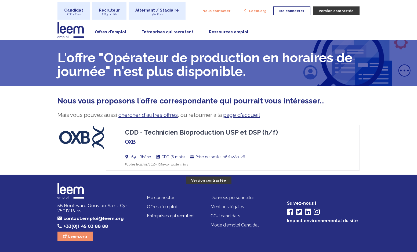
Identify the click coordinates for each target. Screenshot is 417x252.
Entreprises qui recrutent (167, 32)
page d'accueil (241, 115)
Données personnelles (233, 197)
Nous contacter (216, 11)
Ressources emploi (228, 32)
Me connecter (160, 197)
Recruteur (109, 12)
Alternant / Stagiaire (157, 12)
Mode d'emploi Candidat (235, 225)
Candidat (73, 12)
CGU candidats (225, 215)
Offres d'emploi (110, 32)
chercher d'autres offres (148, 115)
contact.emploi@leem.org (93, 218)
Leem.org (258, 11)
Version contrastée (208, 180)
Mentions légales (227, 206)
